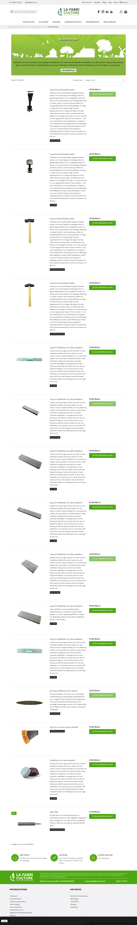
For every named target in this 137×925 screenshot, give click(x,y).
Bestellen (97, 2)
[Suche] (24, 12)
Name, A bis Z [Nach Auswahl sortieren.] (105, 80)
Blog (109, 2)
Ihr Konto (75, 889)
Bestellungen (74, 899)
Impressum (13, 896)
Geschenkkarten (92, 22)
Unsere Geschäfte (15, 907)
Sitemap (12, 915)
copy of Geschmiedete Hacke (62, 90)
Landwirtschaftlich (72, 22)
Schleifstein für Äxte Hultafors (62, 760)
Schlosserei (43, 22)
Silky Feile (54, 812)
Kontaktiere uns (31, 2)
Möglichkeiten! (109, 22)
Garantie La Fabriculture (18, 902)
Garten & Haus (29, 22)
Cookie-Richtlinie (15, 899)
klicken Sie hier (81, 923)
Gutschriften (74, 902)
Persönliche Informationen (79, 896)
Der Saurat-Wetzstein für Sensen (63, 691)
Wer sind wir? (87, 2)
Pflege (104, 2)
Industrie (56, 22)
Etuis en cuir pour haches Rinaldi (64, 727)
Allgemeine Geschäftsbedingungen (21, 913)
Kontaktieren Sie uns (16, 910)
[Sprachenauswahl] (124, 2)
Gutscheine (74, 907)
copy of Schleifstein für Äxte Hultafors (66, 348)
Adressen (73, 904)
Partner (116, 2)
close (4, 921)
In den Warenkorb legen (102, 94)
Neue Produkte (15, 904)
